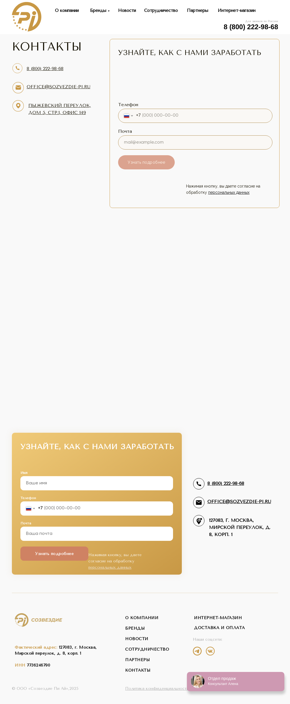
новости (136, 638)
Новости (127, 10)
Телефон (128, 104)
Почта (125, 131)
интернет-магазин (218, 617)
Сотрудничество (161, 10)
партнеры (137, 659)
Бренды (98, 10)
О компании (67, 10)
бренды (135, 628)
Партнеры (197, 10)
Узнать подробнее (146, 162)
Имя (23, 473)
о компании (141, 617)
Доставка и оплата (219, 627)
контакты (137, 670)
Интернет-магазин (236, 10)
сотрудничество (147, 649)
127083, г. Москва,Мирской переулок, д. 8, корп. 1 (239, 527)
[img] (197, 651)
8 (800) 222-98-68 (251, 27)
